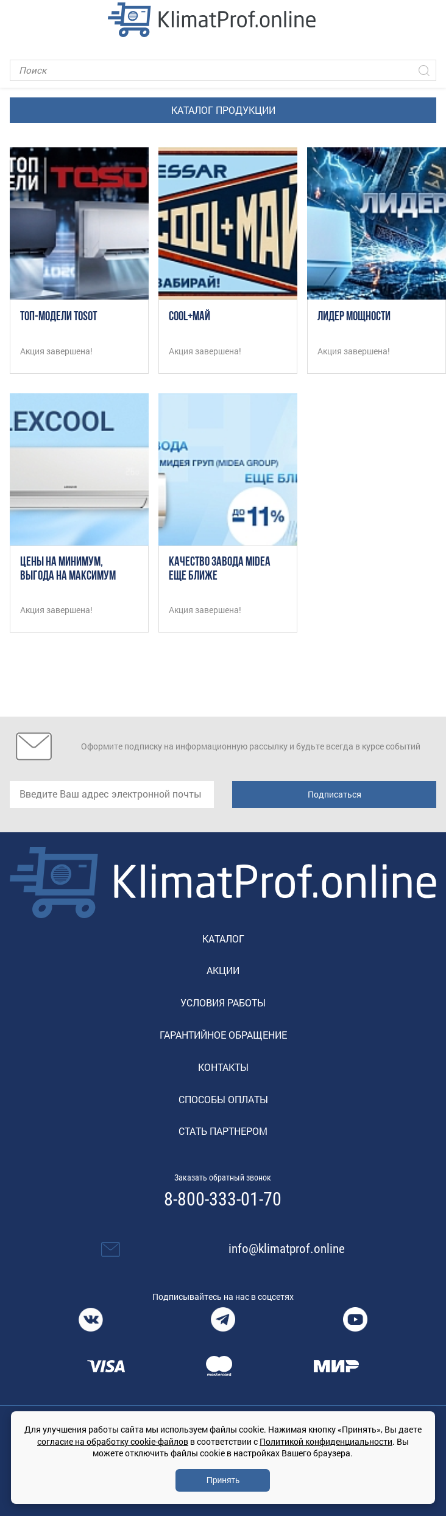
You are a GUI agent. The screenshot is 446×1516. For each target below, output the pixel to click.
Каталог (223, 938)
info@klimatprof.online (286, 1248)
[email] (112, 794)
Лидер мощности (354, 317)
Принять (223, 1480)
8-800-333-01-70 (222, 1199)
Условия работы (223, 1002)
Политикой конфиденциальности (326, 1441)
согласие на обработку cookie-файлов (112, 1441)
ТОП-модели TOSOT (58, 317)
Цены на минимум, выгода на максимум (68, 569)
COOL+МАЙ (189, 317)
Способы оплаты (223, 1099)
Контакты (223, 1067)
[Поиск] (223, 70)
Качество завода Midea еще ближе (220, 569)
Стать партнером (223, 1131)
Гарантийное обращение (223, 1034)
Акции (223, 970)
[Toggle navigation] (18, 19)
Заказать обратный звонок (222, 1177)
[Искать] (424, 70)
